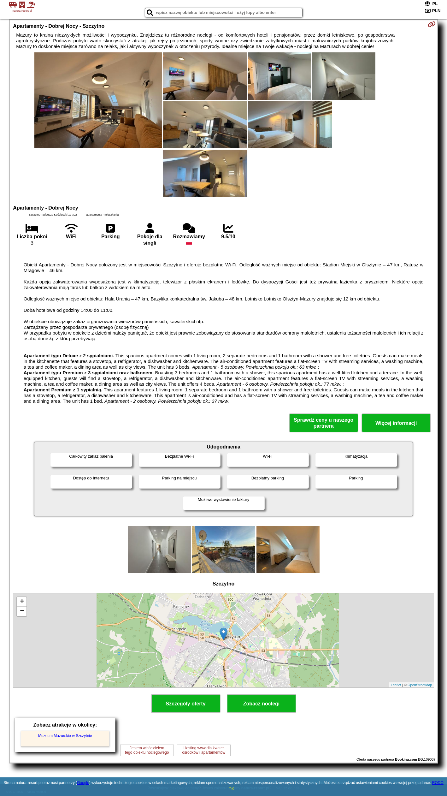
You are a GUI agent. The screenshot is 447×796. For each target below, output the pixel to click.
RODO (438, 783)
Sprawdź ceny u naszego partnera (323, 423)
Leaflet (396, 685)
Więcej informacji (396, 423)
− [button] (22, 611)
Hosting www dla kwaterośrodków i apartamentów (203, 750)
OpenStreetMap (420, 685)
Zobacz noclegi (261, 703)
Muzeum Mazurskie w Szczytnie (65, 736)
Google (83, 783)
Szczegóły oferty (185, 703)
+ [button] (22, 602)
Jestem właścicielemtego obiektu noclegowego (147, 750)
